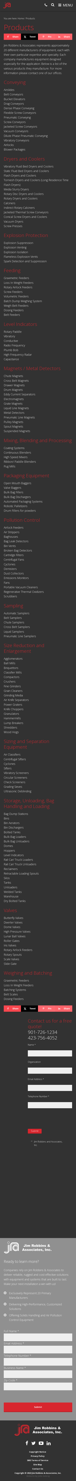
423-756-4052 (42, 1037)
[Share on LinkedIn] (63, 37)
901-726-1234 (42, 1032)
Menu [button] (68, 5)
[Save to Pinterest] (46, 37)
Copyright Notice (37, 1452)
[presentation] (51, 1118)
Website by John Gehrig (38, 1476)
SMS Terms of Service (37, 1460)
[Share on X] (29, 37)
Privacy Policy (38, 1456)
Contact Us (37, 1469)
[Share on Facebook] (12, 37)
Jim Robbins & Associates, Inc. (7, 5)
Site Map (37, 1464)
